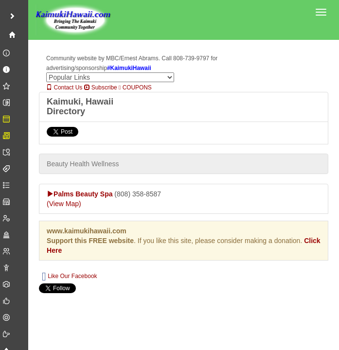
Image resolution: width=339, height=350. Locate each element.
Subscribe (100, 87)
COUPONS (135, 87)
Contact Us (64, 87)
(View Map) (64, 204)
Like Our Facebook (69, 276)
